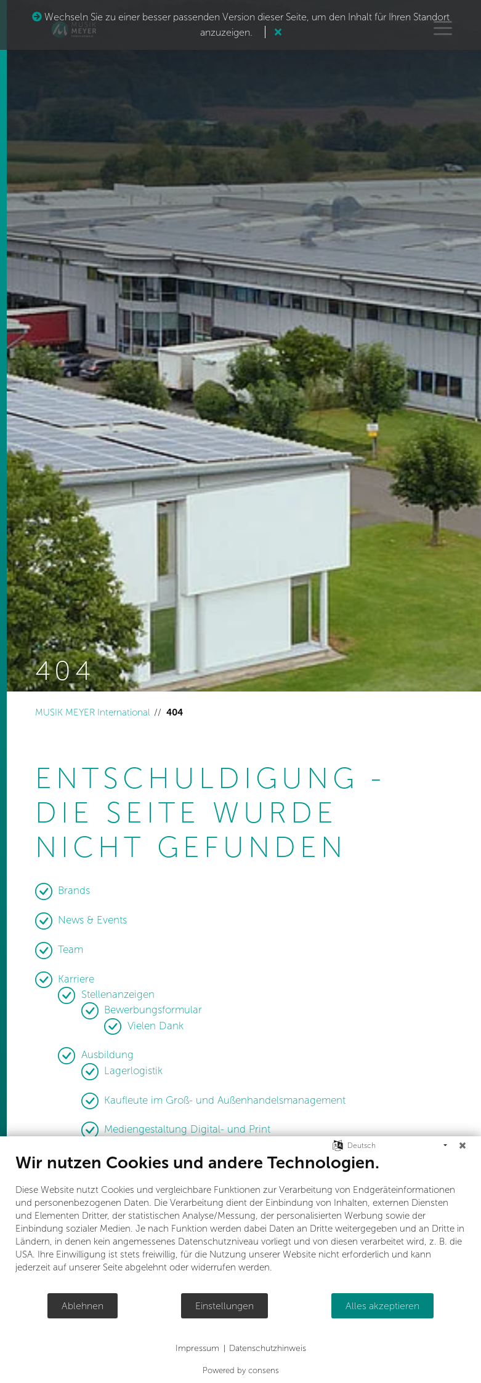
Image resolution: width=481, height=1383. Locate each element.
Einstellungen (224, 1306)
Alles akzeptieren (382, 1306)
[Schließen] (462, 1145)
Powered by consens (241, 1370)
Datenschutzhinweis (267, 1348)
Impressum (197, 1348)
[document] (240, 1222)
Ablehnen (82, 1306)
